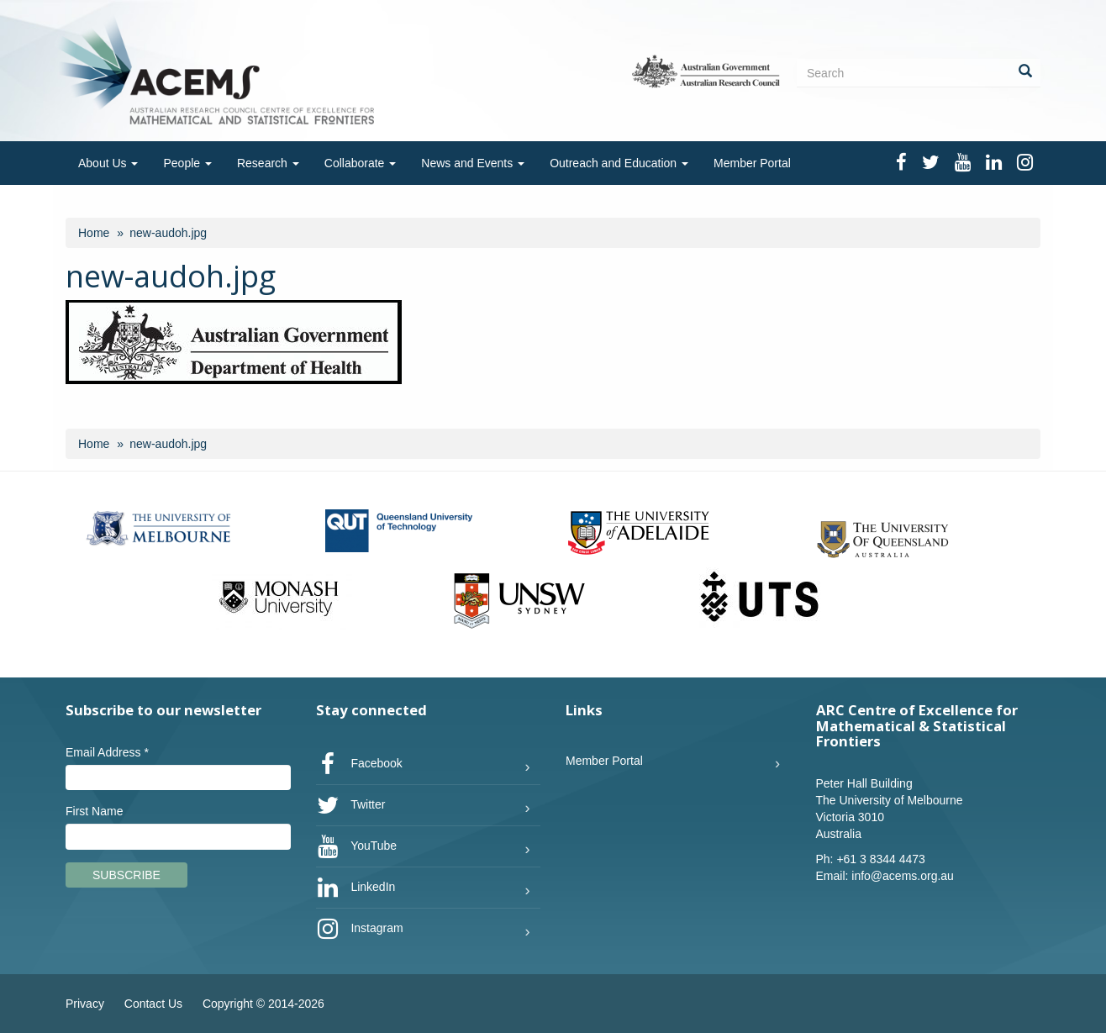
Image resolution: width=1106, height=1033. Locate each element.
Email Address (107, 752)
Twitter (351, 805)
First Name (94, 811)
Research (268, 163)
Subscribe (126, 875)
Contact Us (153, 1003)
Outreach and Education (619, 163)
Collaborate (360, 163)
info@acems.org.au (902, 876)
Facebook (359, 764)
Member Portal (752, 163)
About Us (108, 163)
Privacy (85, 1003)
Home (93, 233)
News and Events (472, 163)
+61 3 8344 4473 (880, 859)
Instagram (359, 929)
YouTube (357, 846)
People (187, 163)
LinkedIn (356, 887)
